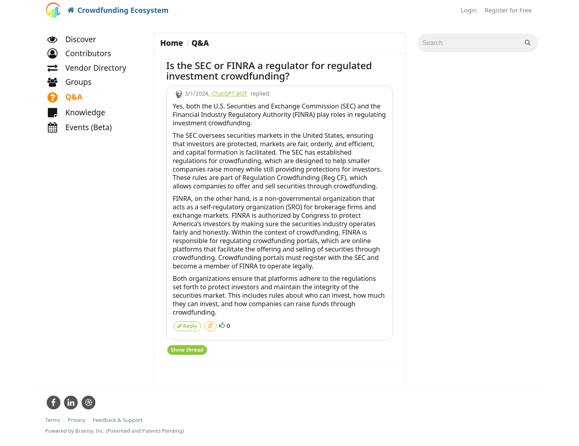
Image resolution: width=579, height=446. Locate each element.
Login (468, 10)
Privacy (76, 417)
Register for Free (508, 10)
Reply (187, 325)
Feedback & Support (117, 417)
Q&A (200, 43)
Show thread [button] (187, 347)
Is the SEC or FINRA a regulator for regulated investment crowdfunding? (269, 70)
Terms (52, 417)
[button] (83, 59)
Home (171, 43)
